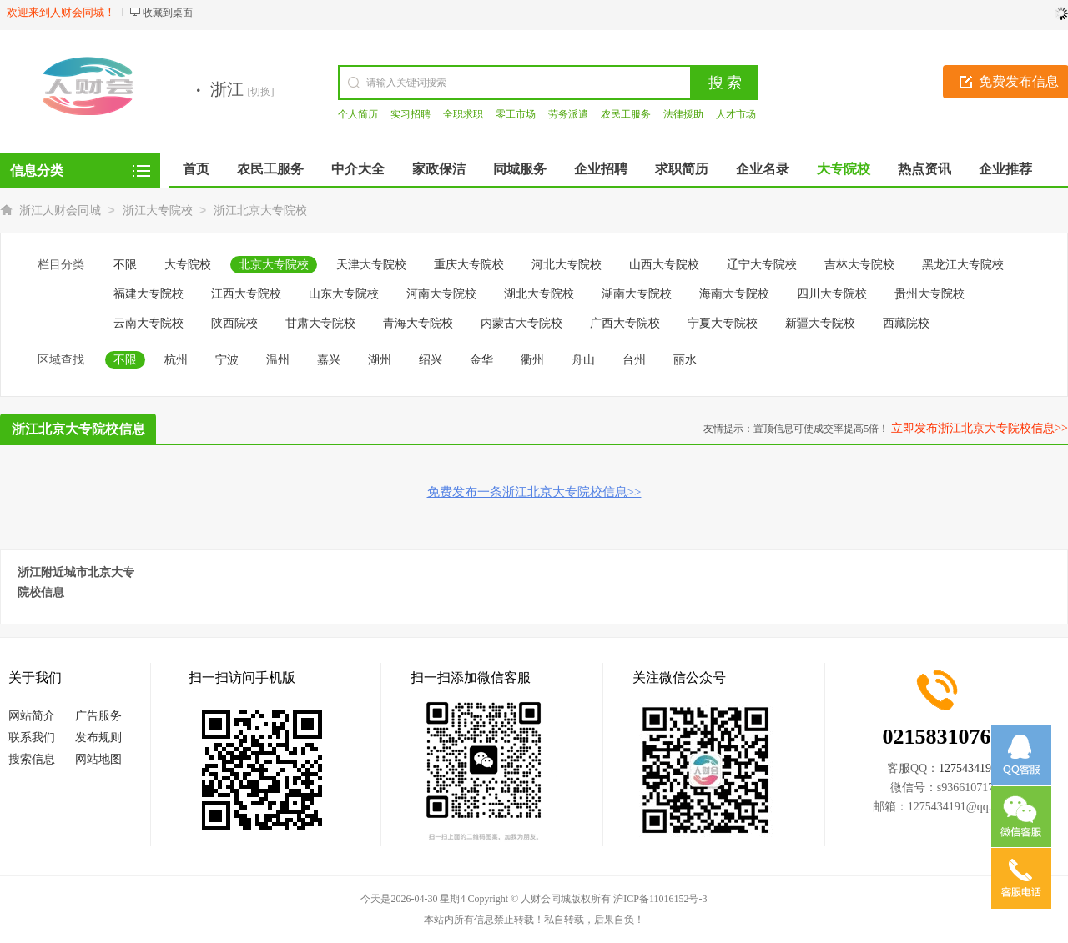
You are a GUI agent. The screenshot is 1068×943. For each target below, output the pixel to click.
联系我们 (31, 737)
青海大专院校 (418, 323)
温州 (278, 360)
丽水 (685, 360)
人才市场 (736, 114)
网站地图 (98, 759)
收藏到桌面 (168, 12)
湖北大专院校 (539, 294)
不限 (125, 264)
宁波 (227, 360)
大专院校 (187, 264)
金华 (481, 360)
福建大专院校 (148, 294)
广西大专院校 (625, 323)
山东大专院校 (344, 294)
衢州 (532, 360)
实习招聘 (410, 114)
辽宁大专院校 (762, 264)
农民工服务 (626, 114)
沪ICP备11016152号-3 (660, 899)
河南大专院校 (441, 294)
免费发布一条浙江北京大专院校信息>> (534, 492)
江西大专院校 (246, 294)
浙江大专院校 (158, 210)
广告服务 (98, 716)
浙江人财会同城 (60, 210)
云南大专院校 (148, 323)
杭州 (176, 360)
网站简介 (31, 716)
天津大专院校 (371, 264)
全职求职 (463, 114)
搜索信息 (31, 759)
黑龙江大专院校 (963, 264)
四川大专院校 (832, 294)
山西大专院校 (664, 264)
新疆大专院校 (820, 323)
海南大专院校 (734, 294)
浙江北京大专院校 (260, 210)
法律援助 (683, 114)
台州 (634, 360)
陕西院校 (234, 323)
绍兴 (430, 360)
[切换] (261, 92)
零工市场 (516, 114)
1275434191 (968, 768)
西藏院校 (906, 323)
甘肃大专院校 (320, 323)
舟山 (583, 360)
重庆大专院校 (469, 264)
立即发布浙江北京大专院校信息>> (979, 428)
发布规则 (98, 737)
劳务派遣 (568, 114)
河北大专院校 (566, 264)
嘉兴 (328, 360)
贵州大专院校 (929, 294)
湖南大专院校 (637, 294)
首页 (196, 169)
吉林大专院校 (859, 264)
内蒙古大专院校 (521, 323)
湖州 (379, 360)
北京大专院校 (274, 264)
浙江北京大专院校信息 (78, 429)
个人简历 (358, 114)
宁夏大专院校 (723, 323)
